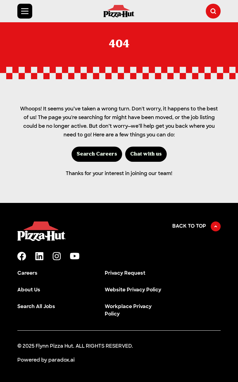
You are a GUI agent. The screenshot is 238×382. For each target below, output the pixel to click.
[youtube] (74, 256)
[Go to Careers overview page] (119, 11)
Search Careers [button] (97, 154)
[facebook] (21, 256)
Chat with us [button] (146, 154)
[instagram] (57, 256)
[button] (213, 11)
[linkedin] (39, 256)
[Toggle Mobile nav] (24, 11)
